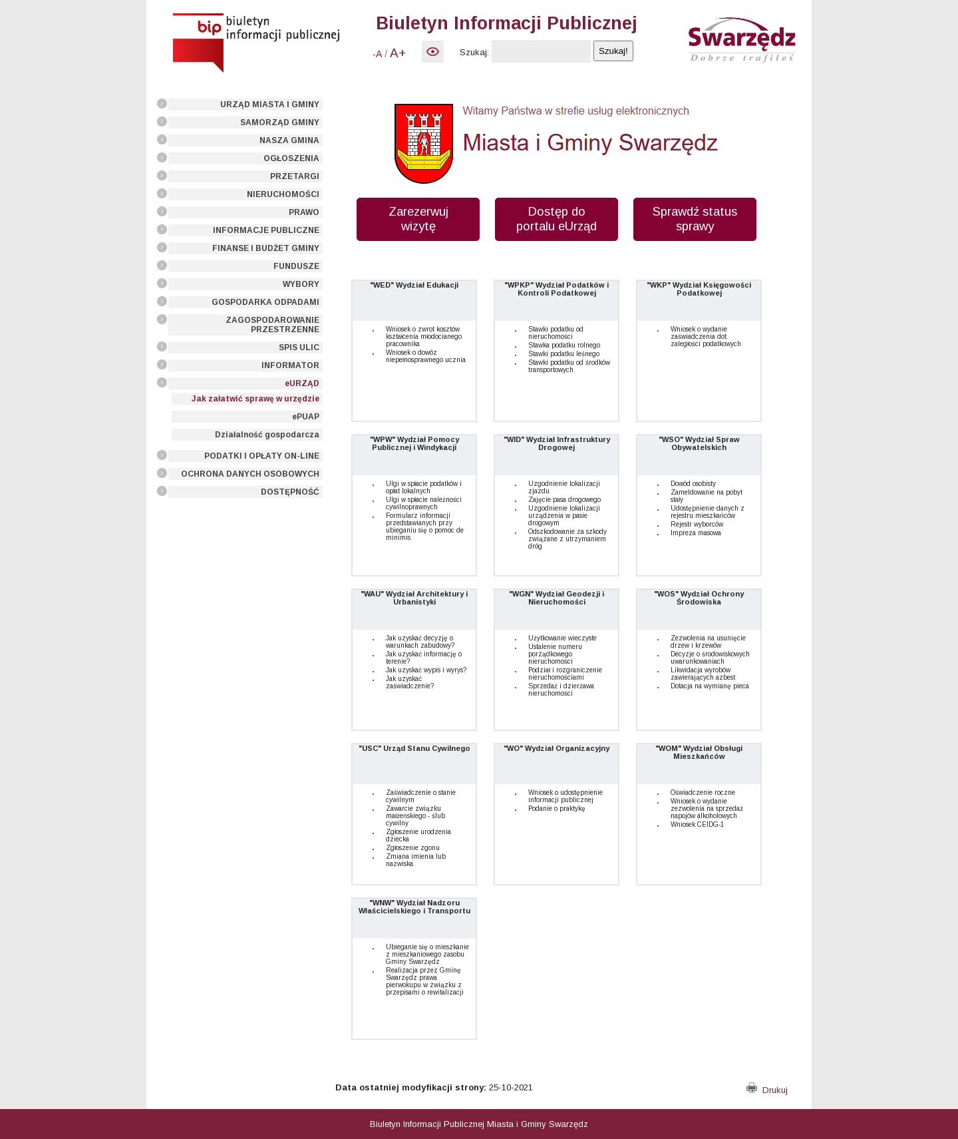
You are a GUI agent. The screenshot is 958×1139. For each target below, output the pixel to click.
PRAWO (304, 212)
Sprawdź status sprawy (695, 218)
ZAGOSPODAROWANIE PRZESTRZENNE (272, 325)
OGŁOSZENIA (291, 158)
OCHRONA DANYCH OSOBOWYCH (250, 474)
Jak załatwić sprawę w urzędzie (255, 398)
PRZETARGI (294, 176)
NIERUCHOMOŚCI (283, 194)
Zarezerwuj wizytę (418, 218)
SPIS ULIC (299, 347)
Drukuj (767, 1090)
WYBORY (301, 284)
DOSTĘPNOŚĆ (290, 492)
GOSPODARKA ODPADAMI (265, 302)
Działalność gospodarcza (267, 434)
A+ (398, 53)
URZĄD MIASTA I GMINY (269, 104)
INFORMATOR (290, 365)
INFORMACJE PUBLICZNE (266, 230)
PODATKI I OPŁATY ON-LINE (261, 456)
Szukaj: (474, 52)
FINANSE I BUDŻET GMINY (265, 248)
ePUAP (305, 416)
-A (377, 54)
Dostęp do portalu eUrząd (556, 218)
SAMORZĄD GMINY (279, 122)
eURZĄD (302, 383)
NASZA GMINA (289, 140)
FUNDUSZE (296, 266)
